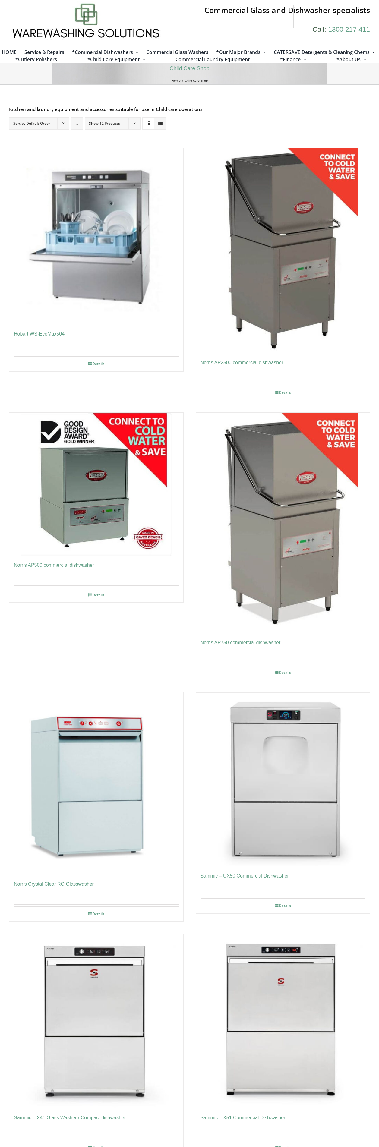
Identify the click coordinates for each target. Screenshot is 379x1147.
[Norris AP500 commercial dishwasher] (96, 484)
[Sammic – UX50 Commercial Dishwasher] (283, 780)
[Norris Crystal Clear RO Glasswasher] (96, 784)
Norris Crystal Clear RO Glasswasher (54, 885)
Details (98, 364)
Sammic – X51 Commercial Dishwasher (243, 1118)
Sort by (31, 124)
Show (104, 124)
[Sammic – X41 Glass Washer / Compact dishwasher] (96, 1022)
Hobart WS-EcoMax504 (39, 334)
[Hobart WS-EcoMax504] (96, 237)
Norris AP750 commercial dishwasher (241, 643)
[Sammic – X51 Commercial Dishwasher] (283, 1022)
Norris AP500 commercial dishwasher (54, 565)
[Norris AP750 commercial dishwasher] (283, 523)
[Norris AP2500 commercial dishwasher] (283, 251)
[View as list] (160, 124)
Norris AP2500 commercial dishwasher (242, 363)
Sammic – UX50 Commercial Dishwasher (245, 876)
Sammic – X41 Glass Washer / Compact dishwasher (70, 1118)
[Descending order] (77, 124)
